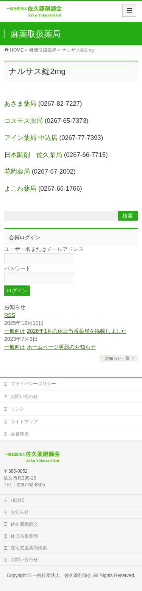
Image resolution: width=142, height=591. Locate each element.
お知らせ (20, 512)
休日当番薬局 (24, 536)
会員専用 (20, 434)
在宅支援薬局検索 (29, 547)
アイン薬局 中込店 (31, 137)
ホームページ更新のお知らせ (61, 347)
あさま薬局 (20, 103)
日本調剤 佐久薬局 (33, 154)
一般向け (14, 331)
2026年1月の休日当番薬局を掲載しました (76, 331)
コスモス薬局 (23, 120)
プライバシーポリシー (33, 383)
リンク (17, 409)
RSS (9, 315)
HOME (18, 500)
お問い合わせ (24, 396)
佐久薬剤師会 (24, 524)
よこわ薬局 (20, 188)
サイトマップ (24, 421)
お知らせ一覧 (117, 358)
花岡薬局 (17, 171)
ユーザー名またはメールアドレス (44, 249)
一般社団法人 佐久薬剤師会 (62, 575)
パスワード (17, 268)
